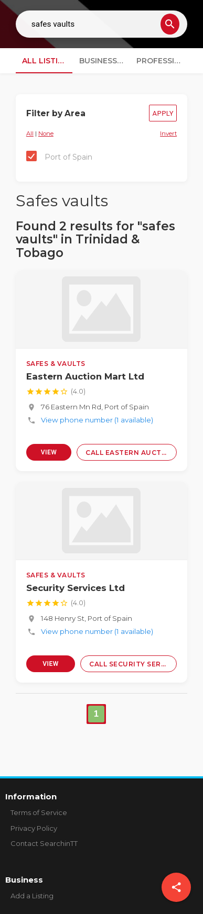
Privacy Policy (33, 828)
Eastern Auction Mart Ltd (85, 376)
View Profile (49, 455)
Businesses (102, 60)
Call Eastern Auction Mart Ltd (131, 452)
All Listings (47, 60)
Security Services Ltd (75, 588)
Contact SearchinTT (44, 843)
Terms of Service (38, 812)
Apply (163, 113)
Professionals (161, 60)
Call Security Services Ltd (133, 664)
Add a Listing (32, 895)
